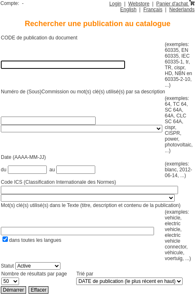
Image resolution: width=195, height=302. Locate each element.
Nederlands (182, 9)
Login (115, 4)
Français (152, 9)
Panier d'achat (175, 4)
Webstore (138, 4)
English (128, 9)
